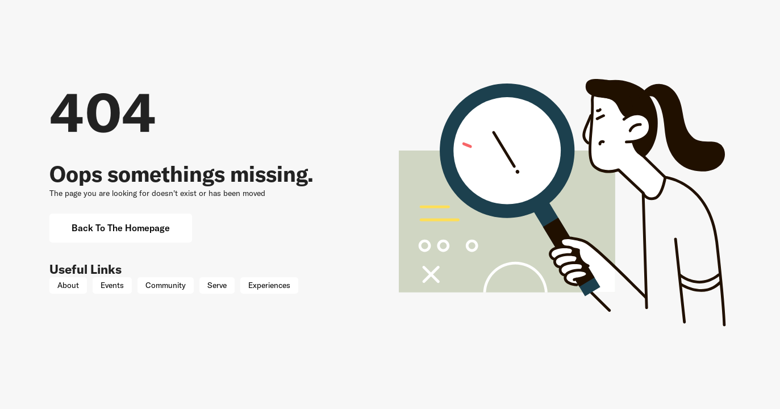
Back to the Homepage (121, 227)
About (68, 285)
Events (112, 285)
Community (165, 285)
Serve (217, 285)
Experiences (269, 285)
